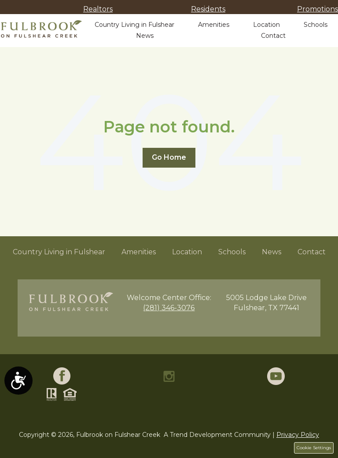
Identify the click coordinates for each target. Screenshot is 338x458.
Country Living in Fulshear (134, 25)
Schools (315, 25)
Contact (273, 36)
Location (266, 25)
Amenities (213, 25)
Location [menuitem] (187, 252)
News (145, 36)
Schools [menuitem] (232, 252)
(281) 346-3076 (169, 308)
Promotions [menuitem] (317, 9)
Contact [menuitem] (312, 252)
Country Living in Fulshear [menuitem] (59, 252)
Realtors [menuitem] (98, 9)
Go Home (169, 157)
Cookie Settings (314, 448)
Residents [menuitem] (208, 9)
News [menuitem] (271, 252)
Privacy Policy (297, 435)
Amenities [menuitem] (138, 252)
